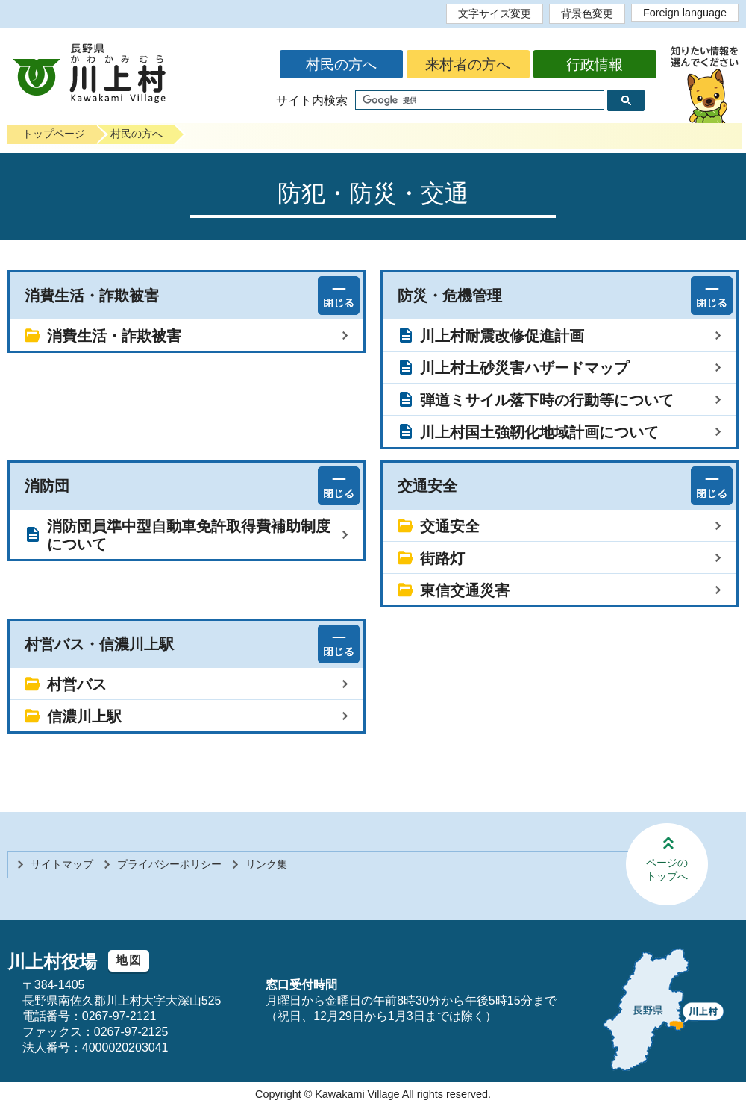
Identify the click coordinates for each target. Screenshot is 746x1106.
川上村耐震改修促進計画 (502, 336)
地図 (129, 960)
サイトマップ (62, 864)
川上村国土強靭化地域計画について (539, 432)
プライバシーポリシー (169, 864)
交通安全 (450, 526)
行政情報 (594, 64)
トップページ (53, 134)
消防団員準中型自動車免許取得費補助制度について (188, 535)
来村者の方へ (467, 64)
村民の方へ (341, 64)
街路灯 (442, 558)
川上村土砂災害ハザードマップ (524, 368)
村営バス (77, 684)
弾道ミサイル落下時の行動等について (547, 400)
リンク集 (266, 864)
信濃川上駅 (84, 716)
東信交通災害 (465, 590)
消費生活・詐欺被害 (114, 336)
